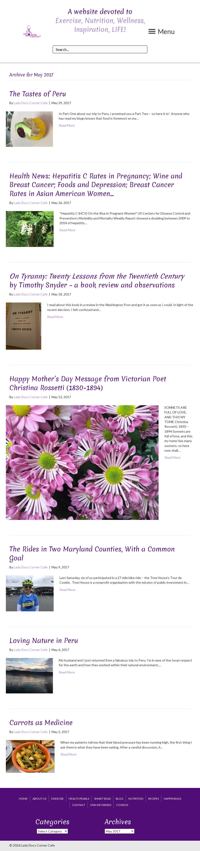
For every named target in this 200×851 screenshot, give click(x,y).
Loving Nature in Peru (43, 640)
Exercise (57, 798)
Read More (67, 125)
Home (23, 798)
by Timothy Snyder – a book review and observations (96, 281)
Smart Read (102, 798)
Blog (119, 798)
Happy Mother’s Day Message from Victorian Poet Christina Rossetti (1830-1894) (87, 383)
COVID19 (122, 805)
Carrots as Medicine (41, 722)
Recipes (153, 798)
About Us (39, 798)
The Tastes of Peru (37, 93)
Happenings (172, 798)
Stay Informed (100, 805)
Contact (78, 805)
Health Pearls (79, 798)
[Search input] (100, 49)
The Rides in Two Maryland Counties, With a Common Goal (92, 554)
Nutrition (135, 798)
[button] (162, 31)
